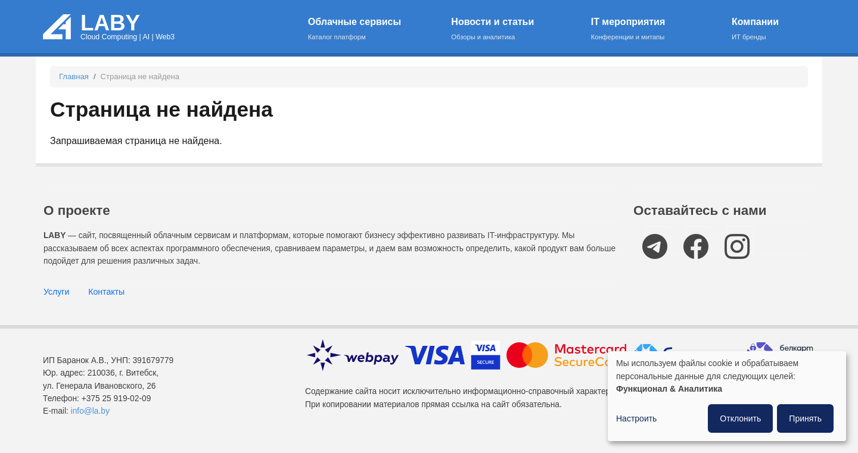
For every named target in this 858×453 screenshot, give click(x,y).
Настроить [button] (636, 418)
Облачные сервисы (372, 29)
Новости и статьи (513, 29)
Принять (805, 418)
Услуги (56, 291)
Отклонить (740, 418)
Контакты (106, 291)
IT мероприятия (654, 29)
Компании (766, 29)
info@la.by (90, 411)
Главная (74, 76)
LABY (110, 23)
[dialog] (727, 396)
